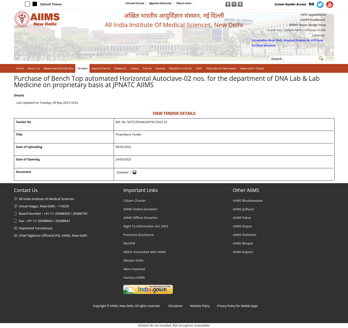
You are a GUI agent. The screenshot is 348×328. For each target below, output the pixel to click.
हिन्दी (311, 4)
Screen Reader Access (290, 4)
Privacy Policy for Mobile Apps (237, 306)
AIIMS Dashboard (312, 19)
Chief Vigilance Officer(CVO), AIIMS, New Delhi (53, 235)
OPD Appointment (313, 14)
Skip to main (183, 3)
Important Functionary (36, 228)
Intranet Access (134, 3)
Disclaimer (175, 306)
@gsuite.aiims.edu (160, 3)
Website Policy (200, 306)
